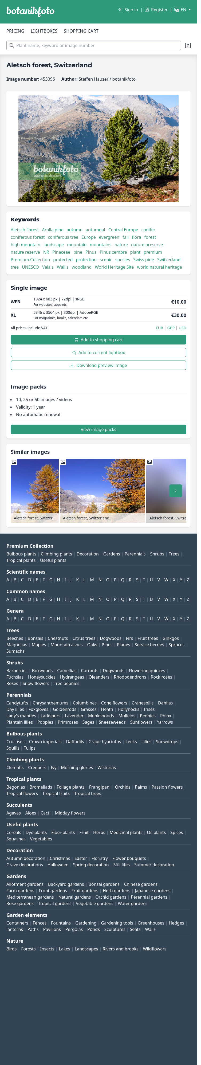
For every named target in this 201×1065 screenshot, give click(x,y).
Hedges (176, 923)
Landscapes (86, 949)
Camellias (66, 671)
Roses (12, 683)
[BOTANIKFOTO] (30, 11)
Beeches (14, 638)
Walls (150, 929)
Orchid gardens (110, 897)
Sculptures (114, 929)
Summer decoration (154, 865)
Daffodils (75, 742)
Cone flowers (114, 703)
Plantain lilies (19, 722)
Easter (80, 858)
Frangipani (100, 787)
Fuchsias (14, 677)
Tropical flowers (22, 793)
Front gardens (53, 891)
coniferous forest (28, 237)
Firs (129, 638)
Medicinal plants (126, 832)
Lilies (146, 742)
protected (63, 260)
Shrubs (157, 554)
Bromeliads (40, 787)
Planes (123, 645)
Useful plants (53, 560)
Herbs (99, 832)
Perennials (135, 554)
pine (77, 252)
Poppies (45, 722)
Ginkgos (171, 638)
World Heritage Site (114, 267)
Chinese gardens (140, 884)
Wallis (63, 267)
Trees (174, 554)
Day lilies (15, 709)
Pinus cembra (113, 252)
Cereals (13, 832)
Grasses (89, 709)
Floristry (100, 858)
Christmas (60, 858)
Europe (88, 237)
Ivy (54, 767)
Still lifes (121, 865)
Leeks (131, 742)
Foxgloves (38, 709)
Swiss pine (143, 260)
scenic (106, 260)
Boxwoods (42, 671)
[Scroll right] (175, 490)
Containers (17, 923)
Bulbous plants (21, 554)
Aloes (30, 813)
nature (121, 245)
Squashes (16, 839)
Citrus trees (83, 638)
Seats (135, 929)
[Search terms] (93, 45)
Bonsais (35, 638)
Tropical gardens (55, 903)
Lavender (74, 716)
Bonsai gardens (103, 884)
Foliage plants (71, 787)
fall (126, 237)
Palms (141, 787)
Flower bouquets (129, 858)
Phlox (165, 716)
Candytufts (17, 703)
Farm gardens (20, 891)
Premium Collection (30, 260)
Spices (176, 832)
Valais (48, 267)
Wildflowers (155, 949)
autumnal (95, 230)
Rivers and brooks (121, 949)
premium (153, 252)
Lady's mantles (21, 716)
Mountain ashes (67, 645)
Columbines (85, 703)
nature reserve (25, 252)
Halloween (58, 865)
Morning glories (77, 767)
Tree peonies (66, 683)
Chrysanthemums (50, 703)
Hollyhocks (128, 709)
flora (136, 237)
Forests (28, 949)
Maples (39, 645)
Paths (33, 929)
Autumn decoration (25, 858)
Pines (107, 645)
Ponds (93, 929)
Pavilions (52, 929)
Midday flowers (70, 813)
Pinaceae (61, 252)
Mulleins (127, 716)
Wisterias (106, 767)
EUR (159, 327)
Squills (12, 748)
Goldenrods (64, 709)
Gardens (111, 554)
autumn (74, 230)
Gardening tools (117, 923)
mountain (76, 245)
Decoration (88, 554)
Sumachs (15, 651)
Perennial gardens (149, 897)
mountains (100, 245)
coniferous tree (63, 237)
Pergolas (74, 929)
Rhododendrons (130, 677)
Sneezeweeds (112, 722)
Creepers (37, 767)
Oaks (92, 645)
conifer (148, 230)
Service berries (149, 645)
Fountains (61, 923)
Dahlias (165, 703)
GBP (171, 327)
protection (86, 260)
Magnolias (16, 645)
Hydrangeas (72, 677)
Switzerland (168, 260)
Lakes (64, 949)
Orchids (123, 787)
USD (182, 327)
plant (135, 252)
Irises (149, 709)
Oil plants (156, 832)
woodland (82, 267)
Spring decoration (91, 865)
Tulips (30, 748)
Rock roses (161, 677)
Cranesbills (142, 703)
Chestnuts (58, 638)
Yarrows (165, 722)
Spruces (177, 645)
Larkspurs (50, 716)
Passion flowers (167, 787)
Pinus (90, 252)
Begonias (15, 787)
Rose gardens (20, 903)
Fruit (84, 832)
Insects (47, 949)
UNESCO (30, 267)
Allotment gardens (25, 884)
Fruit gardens (85, 891)
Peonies (148, 716)
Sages (88, 722)
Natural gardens (74, 897)
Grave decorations (24, 865)
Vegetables (41, 839)
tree (15, 267)
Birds (11, 949)
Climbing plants (56, 554)
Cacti (45, 813)
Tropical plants (21, 560)
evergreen (109, 237)
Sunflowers (141, 722)
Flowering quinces (147, 671)
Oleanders (99, 677)
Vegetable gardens (94, 903)
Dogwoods (110, 638)
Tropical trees (87, 793)
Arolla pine (52, 230)
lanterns (14, 929)
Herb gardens (116, 891)
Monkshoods (101, 716)
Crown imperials (45, 742)
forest (150, 237)
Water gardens (133, 903)
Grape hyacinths (104, 742)
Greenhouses (151, 923)
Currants (89, 671)
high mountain (25, 245)
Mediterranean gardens (30, 897)
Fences (40, 923)
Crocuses (15, 742)
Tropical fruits (56, 793)
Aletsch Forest (25, 230)
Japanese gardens (152, 891)
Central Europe (123, 230)
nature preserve (147, 245)
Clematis (15, 767)
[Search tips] (188, 45)
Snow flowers (36, 683)
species (122, 260)
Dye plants (36, 832)
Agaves (13, 813)
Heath (107, 709)
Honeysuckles (42, 677)
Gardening (86, 923)
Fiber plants (63, 832)
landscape (54, 245)
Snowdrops (167, 742)
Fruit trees (147, 638)
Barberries (16, 671)
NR (46, 252)
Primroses (68, 722)
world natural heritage (159, 267)
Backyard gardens (66, 884)
